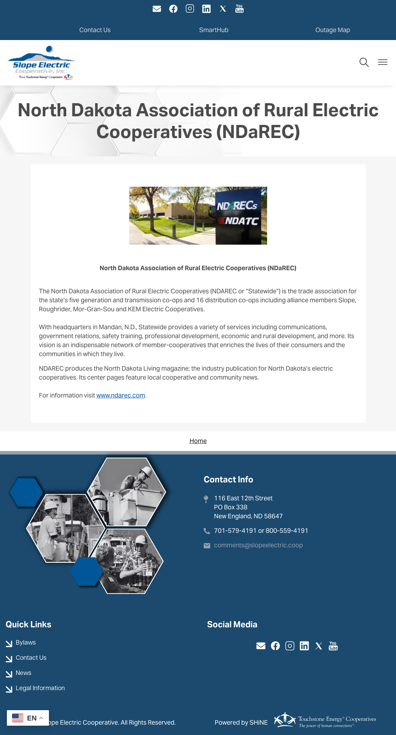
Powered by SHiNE (241, 722)
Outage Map (332, 29)
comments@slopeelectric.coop (258, 544)
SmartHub (214, 29)
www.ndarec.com (121, 395)
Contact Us (95, 29)
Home (198, 440)
